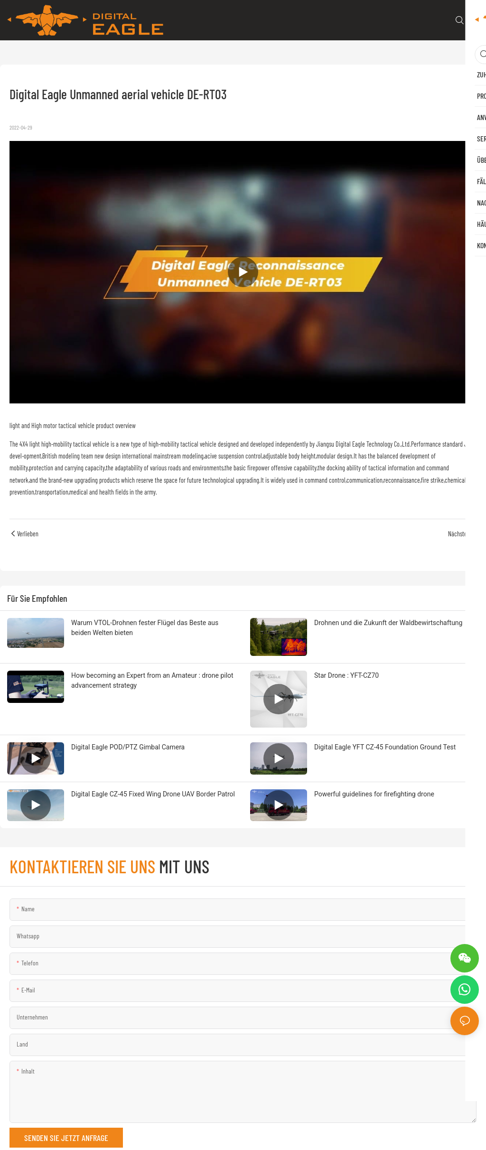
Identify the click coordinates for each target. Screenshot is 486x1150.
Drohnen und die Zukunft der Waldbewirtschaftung (388, 622)
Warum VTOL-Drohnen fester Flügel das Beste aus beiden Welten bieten (144, 627)
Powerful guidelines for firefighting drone (374, 794)
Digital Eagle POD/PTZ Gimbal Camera (128, 747)
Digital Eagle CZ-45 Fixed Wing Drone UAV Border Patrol (153, 794)
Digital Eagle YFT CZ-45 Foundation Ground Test (385, 747)
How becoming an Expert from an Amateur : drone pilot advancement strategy (152, 680)
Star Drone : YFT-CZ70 (346, 675)
